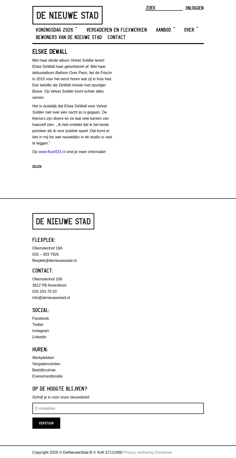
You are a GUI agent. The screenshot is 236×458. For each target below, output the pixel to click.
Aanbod (165, 29)
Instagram (40, 331)
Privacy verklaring (139, 452)
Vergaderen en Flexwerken (116, 29)
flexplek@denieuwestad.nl (54, 261)
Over (191, 29)
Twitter (38, 325)
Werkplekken (43, 358)
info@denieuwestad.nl (51, 298)
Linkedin (39, 337)
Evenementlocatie (47, 376)
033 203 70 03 (44, 291)
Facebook (40, 318)
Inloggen (195, 7)
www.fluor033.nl (51, 152)
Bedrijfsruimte (44, 370)
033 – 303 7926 (45, 254)
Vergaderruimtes (46, 364)
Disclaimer (163, 452)
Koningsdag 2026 (56, 29)
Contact (117, 37)
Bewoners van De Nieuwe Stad (69, 37)
